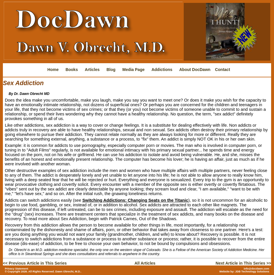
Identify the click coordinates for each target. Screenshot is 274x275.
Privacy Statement (16, 268)
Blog (110, 69)
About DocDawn (194, 69)
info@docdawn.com (256, 268)
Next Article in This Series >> (243, 263)
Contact (222, 69)
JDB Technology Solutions (252, 271)
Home (53, 69)
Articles (92, 69)
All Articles (144, 263)
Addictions (161, 69)
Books (71, 69)
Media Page (133, 69)
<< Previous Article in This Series (35, 263)
